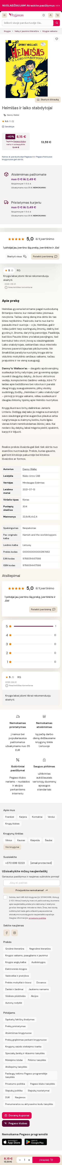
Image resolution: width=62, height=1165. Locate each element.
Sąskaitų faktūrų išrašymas (20, 1019)
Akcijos (34, 996)
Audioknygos (38, 962)
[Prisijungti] (50, 15)
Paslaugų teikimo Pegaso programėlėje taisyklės (26, 1075)
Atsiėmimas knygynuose (18, 1033)
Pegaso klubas (18, 1123)
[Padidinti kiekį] (29, 1160)
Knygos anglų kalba (15, 962)
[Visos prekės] (4, 15)
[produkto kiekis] (24, 1160)
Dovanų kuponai (19, 1115)
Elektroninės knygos (16, 968)
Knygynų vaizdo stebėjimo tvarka (23, 1046)
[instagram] (14, 933)
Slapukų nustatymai (38, 1090)
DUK (7, 1097)
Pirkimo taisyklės (37, 1060)
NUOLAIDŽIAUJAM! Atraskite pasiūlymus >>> (31, 5)
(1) (13, 121)
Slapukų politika (13, 1090)
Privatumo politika (15, 1083)
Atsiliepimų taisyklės (16, 1066)
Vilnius (8, 840)
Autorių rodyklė (13, 1002)
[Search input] (27, 23)
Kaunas (21, 840)
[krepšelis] (57, 15)
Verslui (51, 816)
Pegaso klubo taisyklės (42, 1083)
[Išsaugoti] (56, 39)
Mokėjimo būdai (14, 1060)
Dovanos (41, 982)
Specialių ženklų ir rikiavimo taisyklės (25, 1053)
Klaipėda (35, 840)
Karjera (23, 816)
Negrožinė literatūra (40, 948)
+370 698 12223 (15, 863)
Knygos (7, 31)
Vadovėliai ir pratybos (17, 975)
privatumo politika (37, 918)
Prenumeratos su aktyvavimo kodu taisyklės (29, 1104)
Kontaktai (37, 816)
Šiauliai (48, 840)
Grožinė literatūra (14, 948)
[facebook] (6, 933)
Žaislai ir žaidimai (14, 989)
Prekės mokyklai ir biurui (18, 982)
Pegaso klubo (19, 141)
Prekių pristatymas (15, 1026)
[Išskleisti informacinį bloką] (43, 15)
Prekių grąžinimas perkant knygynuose (26, 1039)
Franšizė (9, 816)
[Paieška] (56, 23)
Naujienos (20, 1097)
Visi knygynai (12, 847)
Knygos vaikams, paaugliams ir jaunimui (26, 955)
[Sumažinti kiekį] (20, 1160)
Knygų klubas (12, 823)
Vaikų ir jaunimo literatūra (27, 31)
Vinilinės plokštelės (15, 996)
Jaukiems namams (39, 989)
